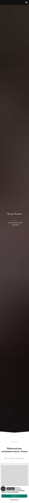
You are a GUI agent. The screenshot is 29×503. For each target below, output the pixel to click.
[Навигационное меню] (26, 2)
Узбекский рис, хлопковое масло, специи (17, 458)
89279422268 (15, 225)
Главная (5, 458)
